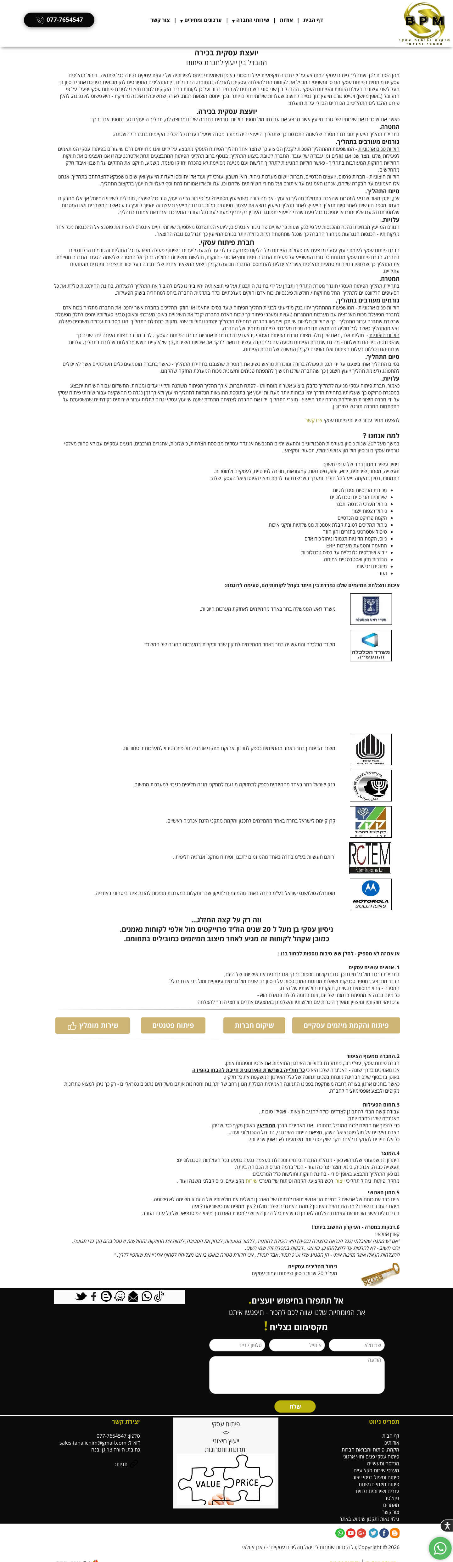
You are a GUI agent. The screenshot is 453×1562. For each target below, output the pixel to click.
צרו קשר (313, 420)
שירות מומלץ (93, 1025)
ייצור (340, 1180)
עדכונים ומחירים (203, 20)
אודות (286, 20)
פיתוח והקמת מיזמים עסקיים (346, 1025)
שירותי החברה (252, 20)
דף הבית (313, 20)
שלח (295, 1406)
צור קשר (160, 20)
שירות (252, 1180)
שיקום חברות (254, 1025)
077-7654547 (59, 19)
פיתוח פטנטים (173, 1025)
